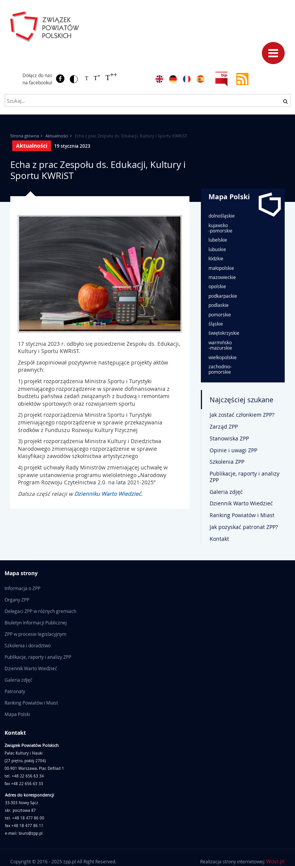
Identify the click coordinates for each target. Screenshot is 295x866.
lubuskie (217, 249)
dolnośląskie (221, 215)
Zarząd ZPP (224, 426)
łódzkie (215, 258)
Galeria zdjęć (226, 491)
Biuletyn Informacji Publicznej (36, 622)
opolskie (217, 286)
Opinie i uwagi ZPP (233, 450)
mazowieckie (222, 277)
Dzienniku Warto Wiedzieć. (108, 493)
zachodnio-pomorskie (220, 369)
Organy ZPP (17, 600)
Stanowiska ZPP (229, 438)
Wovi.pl (275, 861)
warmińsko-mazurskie (220, 345)
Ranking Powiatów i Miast (242, 515)
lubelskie (217, 239)
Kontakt (219, 538)
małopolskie (221, 268)
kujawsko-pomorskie (220, 228)
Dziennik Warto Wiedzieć (241, 503)
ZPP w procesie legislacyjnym (35, 634)
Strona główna (24, 136)
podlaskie (218, 305)
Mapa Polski (229, 197)
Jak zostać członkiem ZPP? (242, 414)
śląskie (215, 323)
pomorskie (219, 314)
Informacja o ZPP (22, 588)
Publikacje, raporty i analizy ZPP (244, 477)
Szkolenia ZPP (227, 461)
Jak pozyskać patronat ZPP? (244, 527)
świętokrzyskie (223, 332)
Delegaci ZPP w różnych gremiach (40, 611)
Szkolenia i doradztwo (28, 645)
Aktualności (56, 136)
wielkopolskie (222, 357)
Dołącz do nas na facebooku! (37, 78)
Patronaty (15, 691)
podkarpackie (222, 295)
